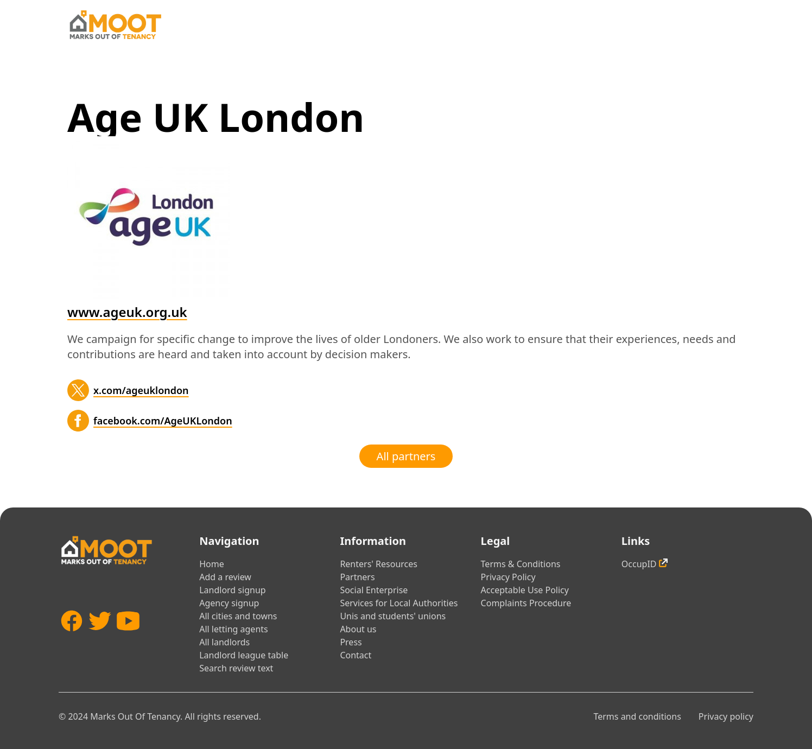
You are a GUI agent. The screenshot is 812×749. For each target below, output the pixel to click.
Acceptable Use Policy (525, 590)
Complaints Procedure (526, 603)
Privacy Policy (508, 577)
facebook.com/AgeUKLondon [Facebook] (162, 420)
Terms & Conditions (521, 564)
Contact (355, 655)
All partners (406, 456)
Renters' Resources (378, 564)
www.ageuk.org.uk (127, 312)
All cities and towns (238, 616)
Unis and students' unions (393, 616)
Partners (357, 577)
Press (350, 642)
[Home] (115, 25)
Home (211, 564)
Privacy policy (726, 716)
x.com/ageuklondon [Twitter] (141, 390)
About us (358, 629)
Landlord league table (243, 655)
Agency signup (229, 603)
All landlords (224, 642)
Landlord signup (232, 590)
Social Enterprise (374, 590)
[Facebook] (78, 420)
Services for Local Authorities (399, 603)
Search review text (236, 668)
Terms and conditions (637, 716)
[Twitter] (78, 390)
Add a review (225, 577)
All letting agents (233, 629)
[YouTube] (128, 637)
